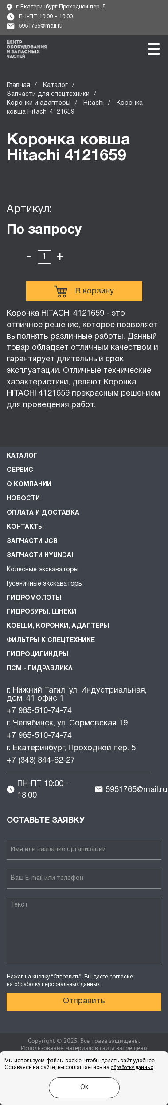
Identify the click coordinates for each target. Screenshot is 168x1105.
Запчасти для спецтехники (48, 94)
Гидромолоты (34, 598)
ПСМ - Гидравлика (40, 669)
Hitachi (93, 103)
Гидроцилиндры (37, 654)
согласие (121, 976)
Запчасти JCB (32, 541)
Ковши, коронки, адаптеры (58, 626)
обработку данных (132, 1067)
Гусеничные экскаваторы (45, 584)
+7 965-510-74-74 (39, 711)
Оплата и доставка (43, 513)
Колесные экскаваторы (42, 570)
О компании (29, 484)
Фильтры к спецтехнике (51, 640)
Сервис (20, 470)
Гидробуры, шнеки (41, 612)
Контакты (25, 527)
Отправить (84, 1001)
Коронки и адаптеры (38, 103)
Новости (23, 499)
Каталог (55, 85)
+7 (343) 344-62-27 (41, 760)
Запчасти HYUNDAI (40, 555)
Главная (18, 85)
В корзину (84, 291)
